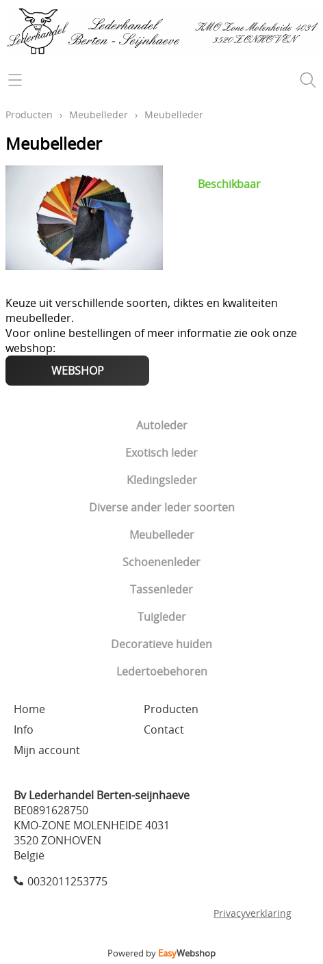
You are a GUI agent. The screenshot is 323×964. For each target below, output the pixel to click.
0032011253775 (67, 881)
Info (24, 729)
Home (29, 709)
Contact (164, 729)
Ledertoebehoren (161, 671)
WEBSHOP (77, 370)
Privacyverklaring (253, 913)
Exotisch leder (161, 452)
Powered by (161, 953)
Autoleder (162, 425)
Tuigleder (162, 616)
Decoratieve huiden (161, 644)
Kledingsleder (162, 479)
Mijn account (47, 750)
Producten (29, 114)
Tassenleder (161, 589)
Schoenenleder (161, 562)
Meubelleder (161, 534)
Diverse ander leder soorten (162, 507)
